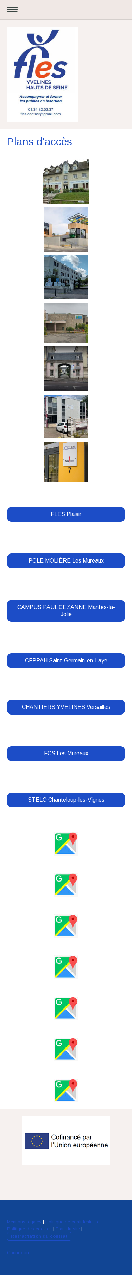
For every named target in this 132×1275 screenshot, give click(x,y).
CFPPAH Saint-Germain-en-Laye (66, 661)
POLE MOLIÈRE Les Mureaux (66, 561)
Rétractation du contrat (39, 1236)
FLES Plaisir (66, 514)
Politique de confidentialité (72, 1221)
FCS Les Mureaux (66, 753)
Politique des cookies (29, 1228)
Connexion (18, 1252)
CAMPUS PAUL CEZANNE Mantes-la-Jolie (66, 610)
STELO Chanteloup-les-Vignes (66, 800)
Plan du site (68, 1228)
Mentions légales (24, 1221)
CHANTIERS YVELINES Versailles (66, 707)
